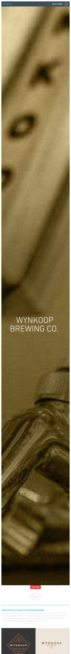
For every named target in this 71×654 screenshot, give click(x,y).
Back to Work (57, 4)
